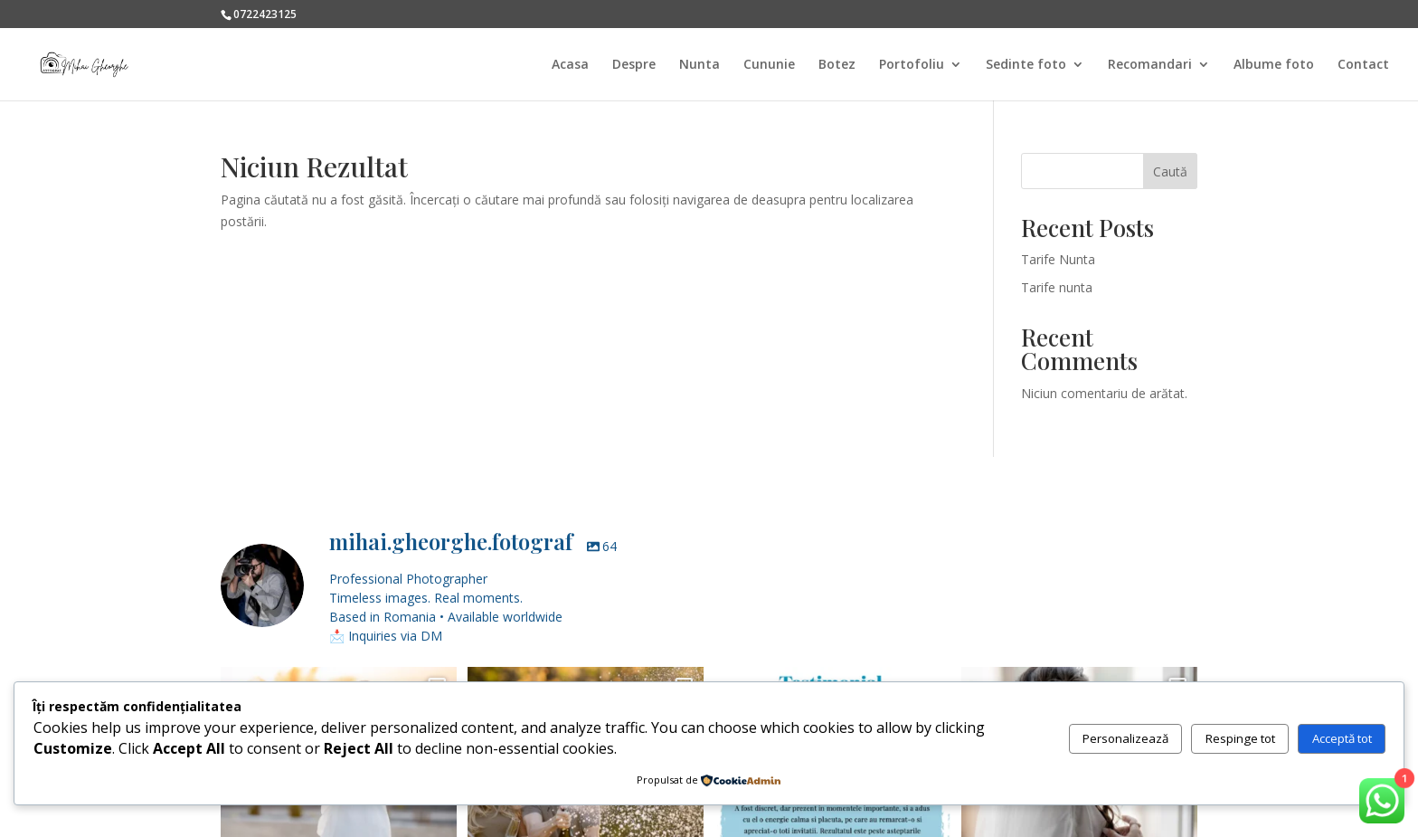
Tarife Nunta (1058, 259)
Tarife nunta (1056, 287)
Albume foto (1274, 65)
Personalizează (1125, 738)
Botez (837, 65)
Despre (634, 65)
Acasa (570, 65)
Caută (1170, 171)
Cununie (769, 65)
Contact (1363, 65)
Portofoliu (911, 65)
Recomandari (1150, 65)
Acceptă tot (1342, 738)
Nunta (699, 65)
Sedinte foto (1026, 65)
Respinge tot (1240, 738)
